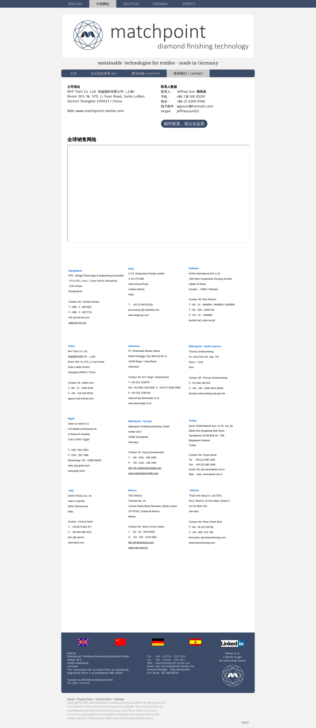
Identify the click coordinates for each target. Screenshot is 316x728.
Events (189, 4)
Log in (245, 722)
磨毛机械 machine (146, 73)
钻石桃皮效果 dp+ (104, 73)
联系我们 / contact (188, 73)
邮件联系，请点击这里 (184, 123)
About (71, 699)
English (75, 4)
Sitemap (119, 699)
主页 (73, 73)
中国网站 (102, 4)
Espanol (160, 4)
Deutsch (131, 4)
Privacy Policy (85, 699)
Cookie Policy (103, 699)
